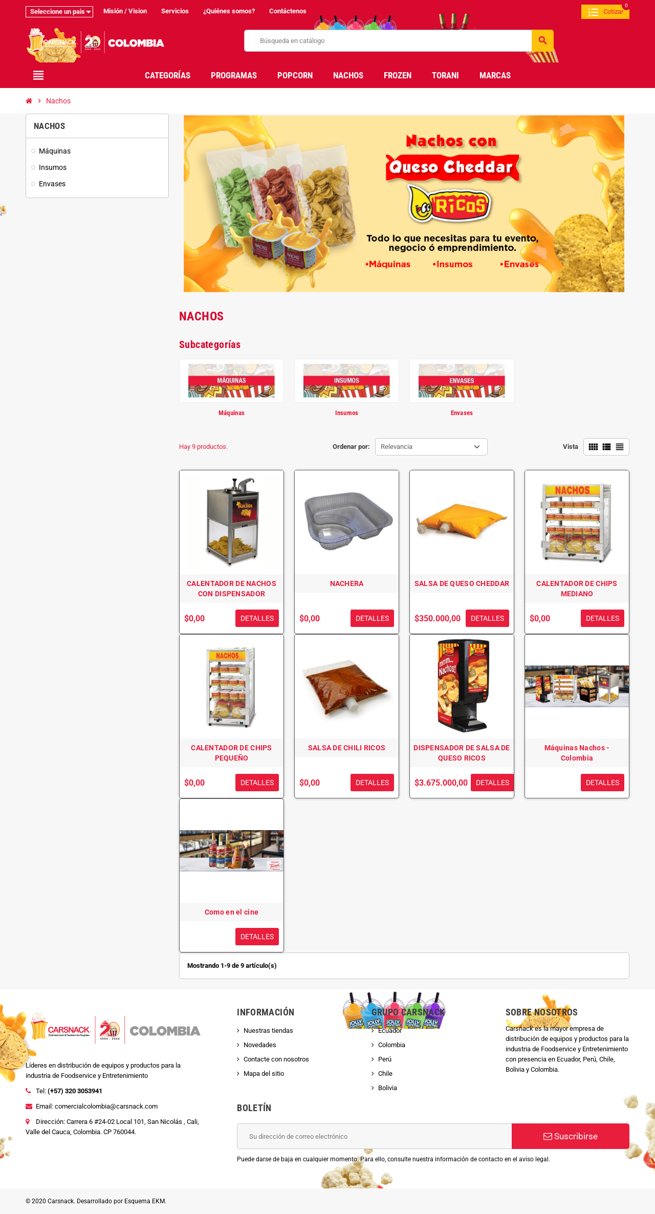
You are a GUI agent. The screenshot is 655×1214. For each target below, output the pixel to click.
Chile (385, 1073)
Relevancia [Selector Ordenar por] (396, 446)
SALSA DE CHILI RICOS (347, 748)
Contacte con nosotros (276, 1059)
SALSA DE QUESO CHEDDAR (461, 583)
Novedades (260, 1045)
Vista (570, 446)
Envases (462, 413)
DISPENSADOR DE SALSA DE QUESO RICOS (461, 753)
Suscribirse (570, 1136)
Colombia (391, 1045)
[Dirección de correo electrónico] (374, 1136)
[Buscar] (399, 41)
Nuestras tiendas (268, 1030)
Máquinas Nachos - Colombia (577, 753)
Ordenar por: (351, 446)
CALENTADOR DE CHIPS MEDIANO (576, 588)
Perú (384, 1059)
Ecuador (390, 1030)
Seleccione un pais (57, 11)
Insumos (347, 413)
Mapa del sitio (264, 1073)
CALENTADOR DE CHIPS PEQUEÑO (231, 753)
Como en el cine (231, 912)
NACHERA (347, 583)
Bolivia (387, 1088)
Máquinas (232, 413)
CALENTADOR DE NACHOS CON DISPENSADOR (231, 588)
